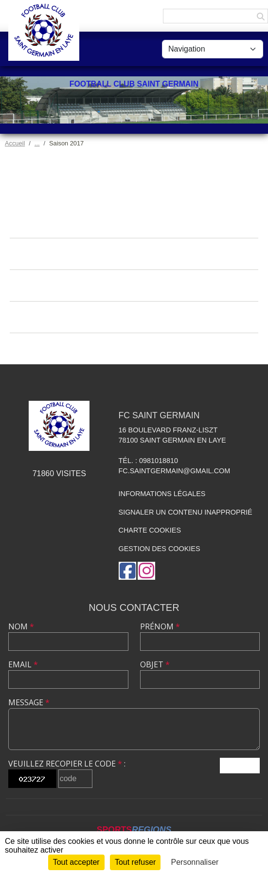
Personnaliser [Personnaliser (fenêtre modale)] (195, 862)
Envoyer (239, 765)
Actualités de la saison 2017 (134, 222)
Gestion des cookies (159, 549)
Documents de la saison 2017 (134, 317)
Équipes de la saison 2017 (134, 348)
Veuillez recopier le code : (66, 763)
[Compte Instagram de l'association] (146, 571)
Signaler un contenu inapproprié (185, 512)
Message (29, 702)
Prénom (160, 626)
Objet (155, 664)
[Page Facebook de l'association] (127, 571)
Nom (21, 626)
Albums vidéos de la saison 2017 (134, 285)
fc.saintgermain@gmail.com (175, 471)
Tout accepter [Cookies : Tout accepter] (76, 862)
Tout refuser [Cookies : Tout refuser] (135, 862)
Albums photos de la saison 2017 (134, 254)
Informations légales (162, 494)
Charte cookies (150, 530)
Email (23, 664)
